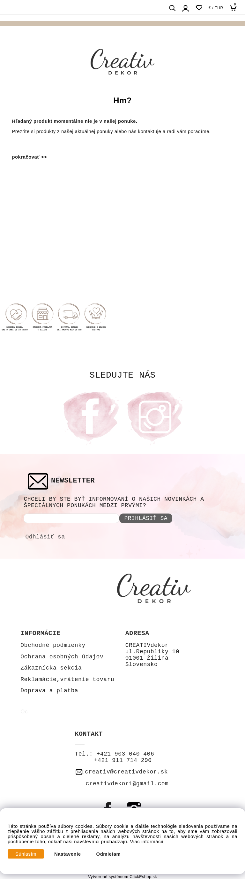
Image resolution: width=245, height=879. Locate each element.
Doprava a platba (49, 690)
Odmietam (108, 854)
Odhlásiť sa (45, 537)
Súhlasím (25, 854)
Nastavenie (67, 854)
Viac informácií (147, 841)
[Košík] (235, 7)
